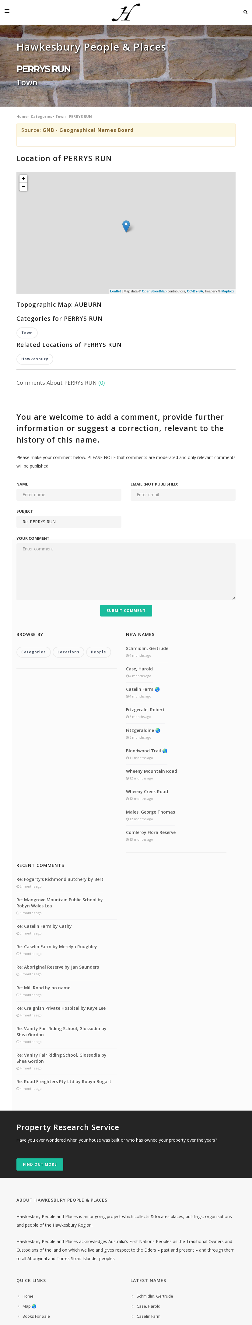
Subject (24, 384)
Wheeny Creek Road (147, 664)
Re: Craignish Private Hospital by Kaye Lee (61, 881)
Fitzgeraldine (148, 1209)
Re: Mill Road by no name (43, 860)
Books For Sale (36, 1189)
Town (60, 116)
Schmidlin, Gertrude (147, 521)
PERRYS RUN (80, 116)
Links (27, 1219)
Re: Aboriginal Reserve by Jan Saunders (57, 840)
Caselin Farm (148, 1189)
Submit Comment (126, 483)
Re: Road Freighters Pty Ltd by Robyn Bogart (63, 954)
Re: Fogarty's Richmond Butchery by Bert (59, 752)
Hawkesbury (34, 231)
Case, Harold (139, 541)
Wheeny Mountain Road (151, 644)
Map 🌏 (30, 1179)
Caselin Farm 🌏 (143, 562)
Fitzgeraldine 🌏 (143, 603)
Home (22, 116)
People (98, 525)
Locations (68, 525)
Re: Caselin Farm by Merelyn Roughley (56, 819)
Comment (31, 1229)
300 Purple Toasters (134, 1312)
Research (31, 1209)
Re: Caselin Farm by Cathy (44, 799)
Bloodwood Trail (151, 1219)
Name (22, 356)
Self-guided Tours (39, 1199)
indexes (30, 1239)
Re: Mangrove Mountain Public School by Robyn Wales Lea (59, 775)
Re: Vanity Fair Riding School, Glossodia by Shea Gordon (61, 904)
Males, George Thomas (150, 684)
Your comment (33, 411)
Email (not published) (154, 356)
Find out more (40, 1037)
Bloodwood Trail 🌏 (146, 623)
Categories (41, 116)
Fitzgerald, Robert (145, 582)
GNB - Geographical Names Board (88, 130)
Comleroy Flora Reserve (151, 705)
